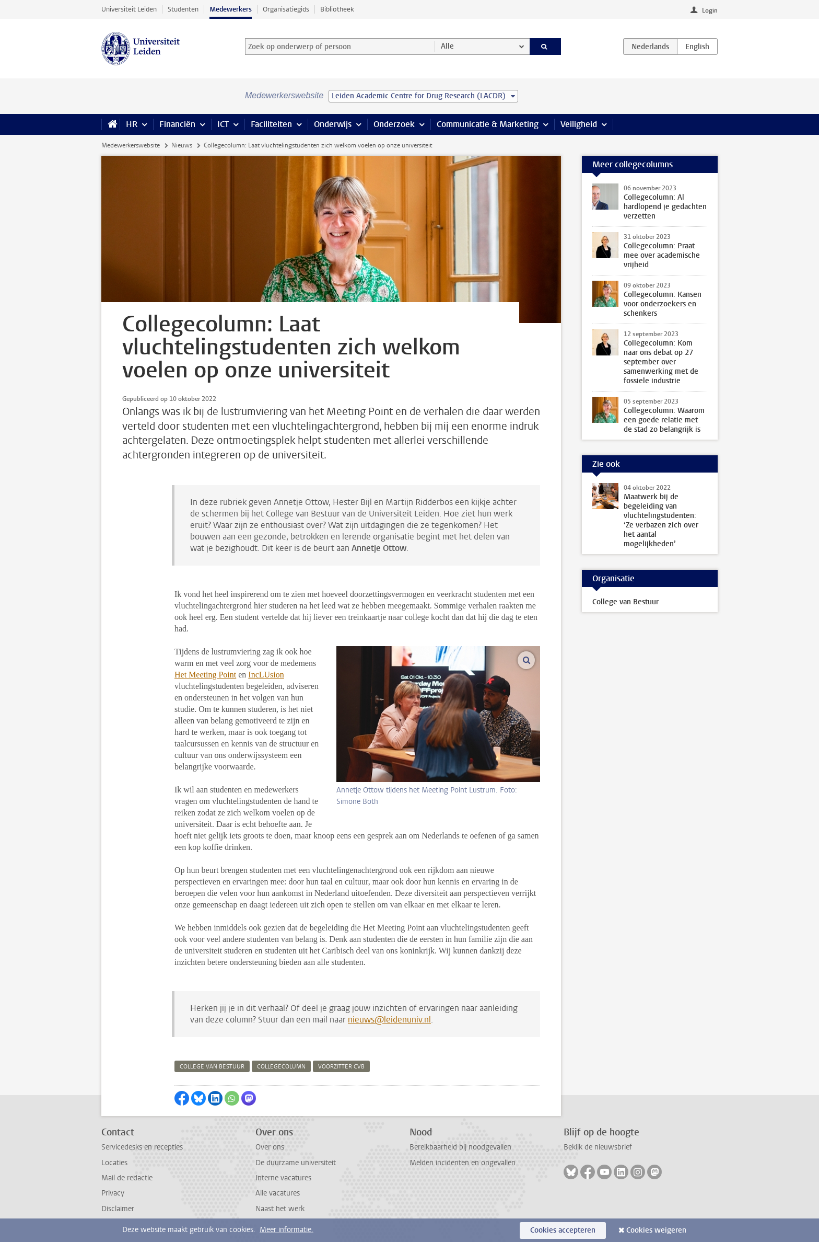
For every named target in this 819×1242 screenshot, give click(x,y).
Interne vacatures (283, 1178)
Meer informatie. (286, 1230)
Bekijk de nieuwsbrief (598, 1147)
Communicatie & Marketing (488, 124)
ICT (223, 124)
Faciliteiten (271, 124)
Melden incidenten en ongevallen (463, 1163)
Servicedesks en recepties (142, 1147)
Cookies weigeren (656, 1230)
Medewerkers (230, 9)
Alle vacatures (277, 1193)
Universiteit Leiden (129, 9)
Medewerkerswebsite (130, 145)
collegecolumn (281, 1067)
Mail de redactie (127, 1178)
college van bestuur (212, 1067)
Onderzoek (394, 124)
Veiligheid (578, 124)
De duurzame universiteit (295, 1163)
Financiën (177, 124)
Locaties (114, 1163)
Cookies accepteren (562, 1230)
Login (710, 10)
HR (131, 124)
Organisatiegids (286, 9)
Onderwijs (333, 124)
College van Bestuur (625, 602)
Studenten (183, 9)
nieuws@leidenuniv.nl (389, 1019)
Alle (447, 46)
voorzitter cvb (341, 1067)
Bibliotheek (337, 9)
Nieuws (181, 145)
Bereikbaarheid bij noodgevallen (460, 1147)
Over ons (269, 1147)
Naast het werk (280, 1209)
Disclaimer (117, 1209)
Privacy (112, 1193)
